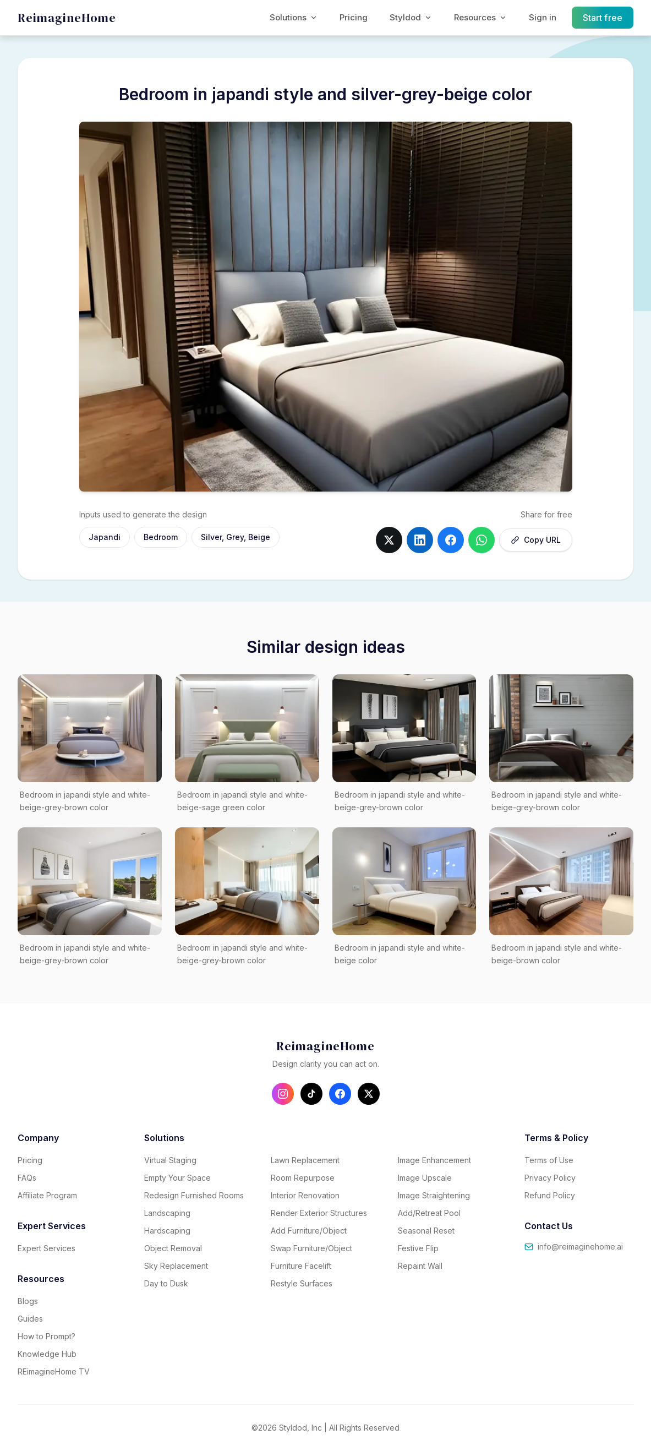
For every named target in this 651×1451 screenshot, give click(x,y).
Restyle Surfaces (301, 1283)
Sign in (542, 17)
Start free (603, 17)
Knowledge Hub (47, 1354)
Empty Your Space (177, 1177)
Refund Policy (549, 1195)
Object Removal (173, 1248)
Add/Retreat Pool (429, 1213)
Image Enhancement (434, 1160)
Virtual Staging (170, 1160)
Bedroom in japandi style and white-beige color (400, 954)
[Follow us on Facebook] (340, 1094)
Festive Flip (418, 1248)
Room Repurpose (303, 1177)
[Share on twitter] (389, 540)
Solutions (294, 17)
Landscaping (167, 1213)
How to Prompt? (46, 1336)
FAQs (27, 1177)
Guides (30, 1318)
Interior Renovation (305, 1195)
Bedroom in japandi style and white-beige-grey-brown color (85, 801)
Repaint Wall (420, 1265)
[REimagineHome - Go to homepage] (67, 18)
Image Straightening (434, 1195)
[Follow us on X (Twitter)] (369, 1094)
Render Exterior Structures (319, 1213)
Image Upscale (425, 1177)
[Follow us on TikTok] (311, 1094)
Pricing (354, 17)
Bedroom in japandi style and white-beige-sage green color (242, 801)
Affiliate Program (47, 1195)
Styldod (411, 17)
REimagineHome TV (54, 1371)
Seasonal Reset (426, 1230)
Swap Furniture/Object (311, 1248)
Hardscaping (167, 1230)
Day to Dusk (166, 1283)
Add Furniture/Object (309, 1230)
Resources (480, 17)
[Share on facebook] (450, 540)
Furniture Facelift (301, 1265)
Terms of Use (548, 1160)
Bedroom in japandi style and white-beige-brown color (556, 954)
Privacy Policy (550, 1177)
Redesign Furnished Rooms (194, 1195)
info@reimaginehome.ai (573, 1246)
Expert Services (46, 1248)
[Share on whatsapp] (481, 540)
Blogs (28, 1301)
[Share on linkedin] (420, 540)
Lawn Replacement (305, 1160)
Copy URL (536, 539)
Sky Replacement (176, 1265)
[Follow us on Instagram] (283, 1094)
